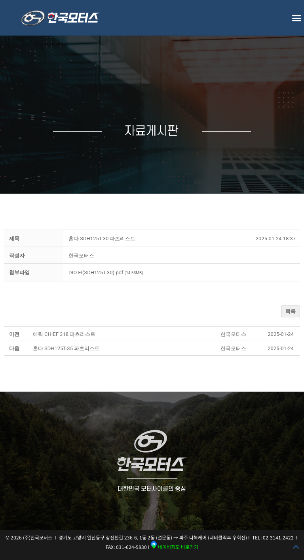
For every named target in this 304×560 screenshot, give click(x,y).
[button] (296, 17)
